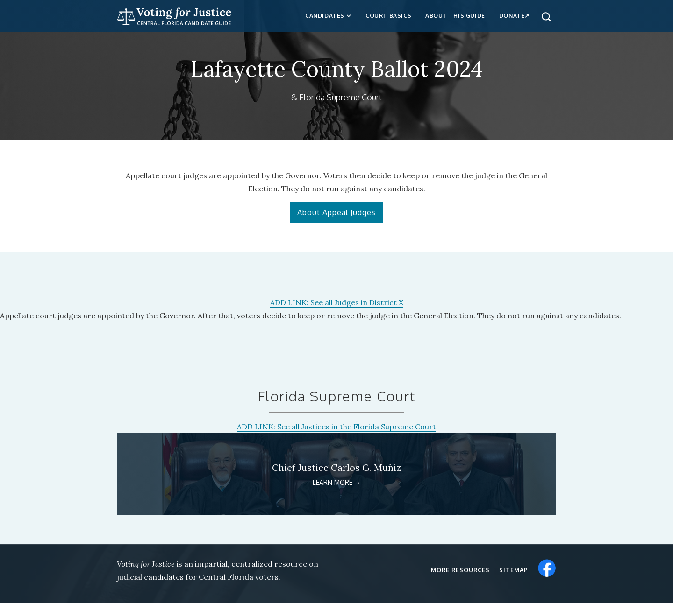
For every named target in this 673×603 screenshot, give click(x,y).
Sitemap (513, 570)
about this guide (455, 15)
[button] (328, 16)
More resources (460, 570)
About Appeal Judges (336, 212)
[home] (174, 15)
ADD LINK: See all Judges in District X (336, 302)
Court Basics (388, 15)
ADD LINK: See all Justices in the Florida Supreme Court (336, 426)
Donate (512, 15)
